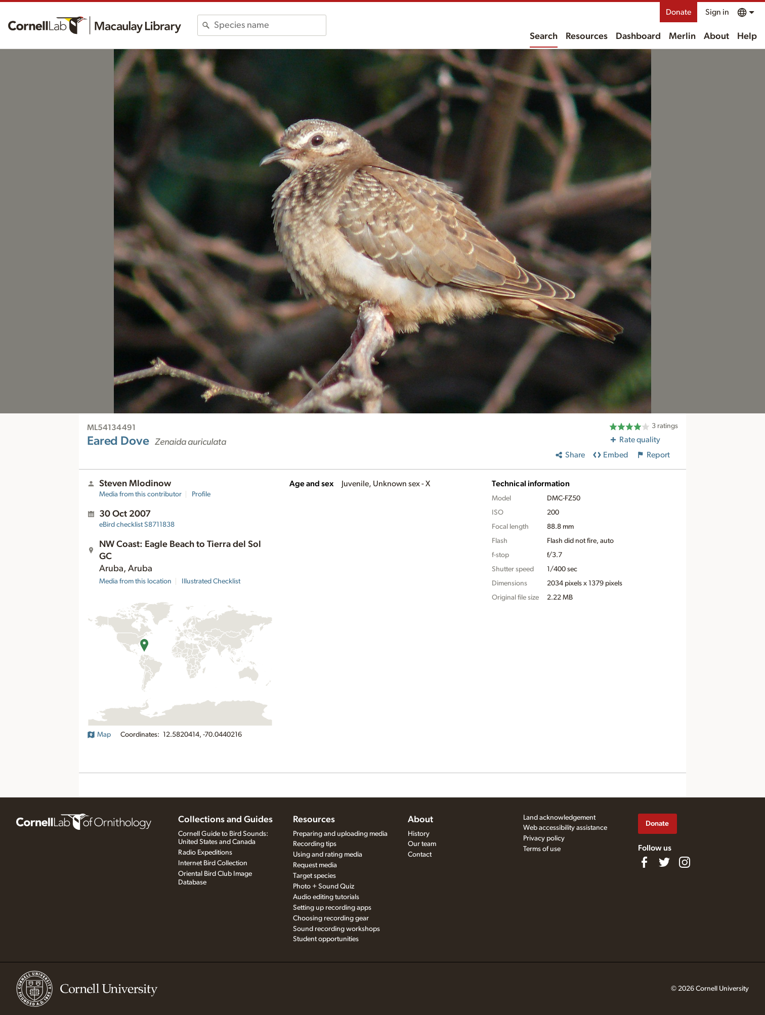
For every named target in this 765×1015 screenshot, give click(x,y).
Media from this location (135, 581)
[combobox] (270, 25)
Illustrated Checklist (211, 581)
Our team (422, 844)
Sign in (717, 12)
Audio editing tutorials (326, 897)
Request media (315, 865)
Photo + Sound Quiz (323, 886)
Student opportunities (326, 939)
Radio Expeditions (205, 852)
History (419, 833)
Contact (420, 854)
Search (544, 36)
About (716, 36)
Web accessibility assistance (565, 827)
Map (99, 734)
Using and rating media (327, 854)
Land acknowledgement (559, 817)
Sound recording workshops (336, 929)
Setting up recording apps (332, 907)
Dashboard (638, 36)
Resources (587, 36)
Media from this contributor (140, 494)
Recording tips (314, 844)
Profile (201, 494)
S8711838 (137, 524)
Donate (678, 12)
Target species (314, 875)
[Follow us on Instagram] (684, 862)
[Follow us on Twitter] (664, 862)
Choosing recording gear (331, 918)
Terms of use (542, 849)
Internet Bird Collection (212, 863)
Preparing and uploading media (340, 833)
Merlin (682, 36)
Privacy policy (544, 838)
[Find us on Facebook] (644, 862)
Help (747, 36)
